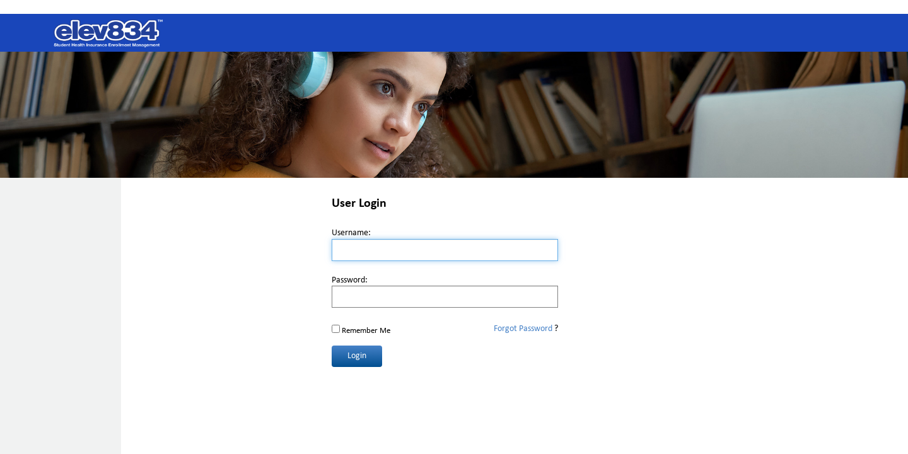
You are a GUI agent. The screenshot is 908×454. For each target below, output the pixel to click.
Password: (350, 280)
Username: (351, 233)
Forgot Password (523, 329)
